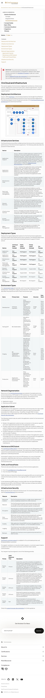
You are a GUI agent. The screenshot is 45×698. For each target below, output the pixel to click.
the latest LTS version (23, 73)
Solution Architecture (16, 7)
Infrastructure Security (7, 59)
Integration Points (9, 18)
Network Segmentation (7, 51)
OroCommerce (7, 642)
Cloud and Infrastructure (11, 20)
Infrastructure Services (7, 44)
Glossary (6, 31)
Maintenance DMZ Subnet (10, 55)
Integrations (7, 29)
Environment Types (6, 49)
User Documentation (8, 12)
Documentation (4, 7)
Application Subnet (8, 53)
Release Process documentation (18, 76)
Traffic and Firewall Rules (9, 57)
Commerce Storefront (9, 27)
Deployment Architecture (8, 41)
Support (3, 62)
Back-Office (7, 25)
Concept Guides (8, 23)
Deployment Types (6, 46)
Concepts (7, 16)
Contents (3, 39)
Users (10, 7)
